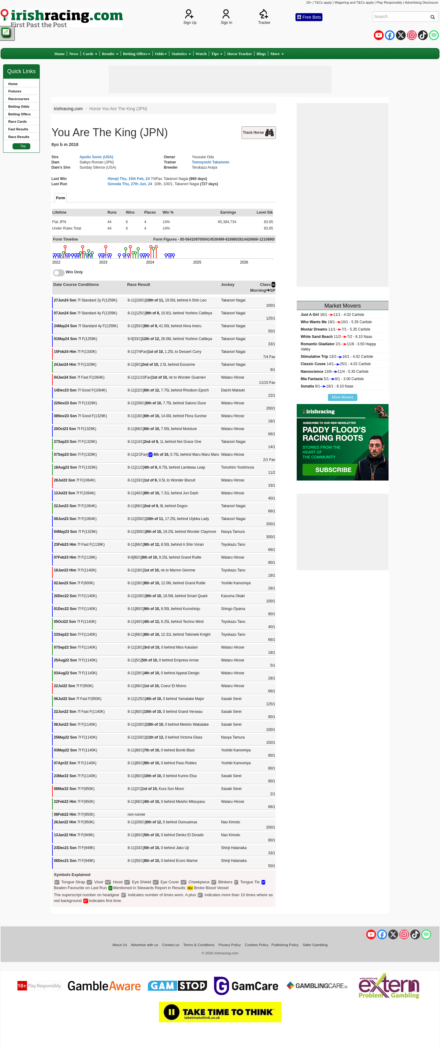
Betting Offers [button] (136, 53)
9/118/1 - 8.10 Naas (327, 386)
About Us (119, 945)
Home (60, 53)
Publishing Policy (285, 945)
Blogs (261, 53)
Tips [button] (217, 53)
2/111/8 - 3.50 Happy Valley (338, 346)
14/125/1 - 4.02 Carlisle (336, 364)
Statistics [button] (181, 53)
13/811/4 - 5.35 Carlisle (334, 371)
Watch (201, 53)
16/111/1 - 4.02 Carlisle (332, 315)
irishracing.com (68, 108)
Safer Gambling (315, 945)
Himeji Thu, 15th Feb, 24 (129, 179)
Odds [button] (161, 53)
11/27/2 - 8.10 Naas (336, 337)
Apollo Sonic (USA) (96, 157)
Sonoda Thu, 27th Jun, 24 (130, 184)
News (73, 53)
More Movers (342, 397)
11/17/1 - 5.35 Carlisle (335, 329)
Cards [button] (90, 53)
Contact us (170, 945)
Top (23, 146)
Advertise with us (144, 945)
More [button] (277, 53)
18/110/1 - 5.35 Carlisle (336, 322)
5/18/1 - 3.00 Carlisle (332, 379)
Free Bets (309, 17)
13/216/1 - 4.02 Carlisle (337, 356)
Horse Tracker (239, 53)
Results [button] (110, 53)
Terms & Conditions (199, 945)
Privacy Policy (230, 945)
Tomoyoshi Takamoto (210, 162)
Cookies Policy (257, 945)
